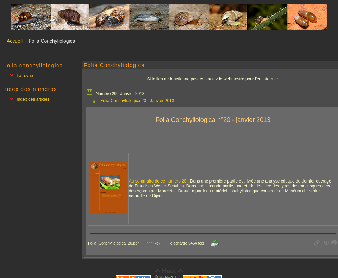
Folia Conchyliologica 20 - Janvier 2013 (137, 100)
